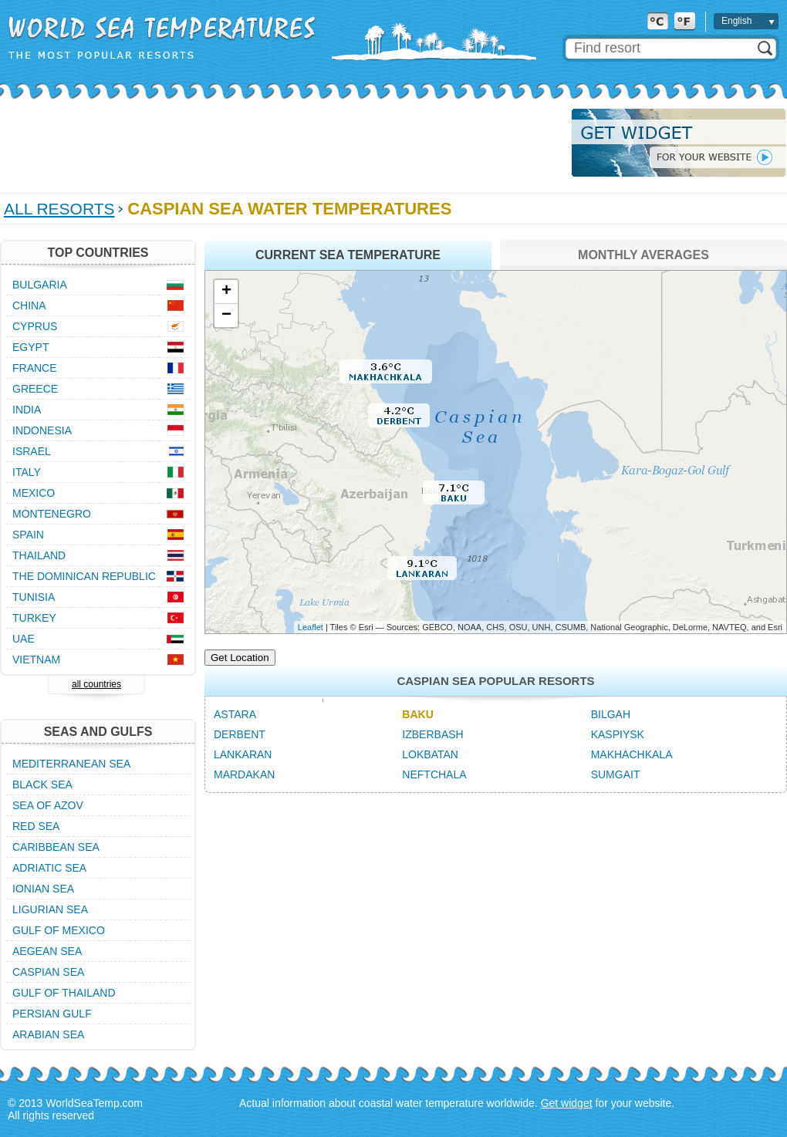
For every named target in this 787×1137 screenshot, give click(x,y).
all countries (96, 684)
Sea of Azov (47, 805)
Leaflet (310, 627)
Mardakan (244, 774)
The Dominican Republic (84, 576)
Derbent (239, 734)
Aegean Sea (47, 951)
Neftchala (434, 774)
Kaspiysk (617, 734)
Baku (417, 714)
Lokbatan (430, 754)
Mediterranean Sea (71, 763)
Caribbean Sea (56, 847)
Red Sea (35, 826)
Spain (28, 534)
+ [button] (226, 291)
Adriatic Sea (49, 868)
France (34, 368)
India (26, 409)
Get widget (567, 1103)
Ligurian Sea (50, 909)
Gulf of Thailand (64, 993)
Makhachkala (632, 754)
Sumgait (615, 774)
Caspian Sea (48, 972)
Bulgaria (39, 284)
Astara (235, 714)
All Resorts (59, 209)
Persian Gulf (52, 1013)
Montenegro (51, 514)
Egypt (30, 347)
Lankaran (243, 754)
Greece (35, 389)
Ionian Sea (43, 888)
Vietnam (36, 659)
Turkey (34, 618)
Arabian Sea (48, 1034)
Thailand (39, 555)
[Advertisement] (281, 142)
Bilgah (610, 714)
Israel (31, 451)
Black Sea (42, 784)
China (29, 305)
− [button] (226, 315)
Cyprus (34, 326)
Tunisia (33, 597)
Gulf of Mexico (58, 930)
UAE (23, 639)
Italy (26, 472)
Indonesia (42, 430)
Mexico (33, 493)
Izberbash (432, 734)
